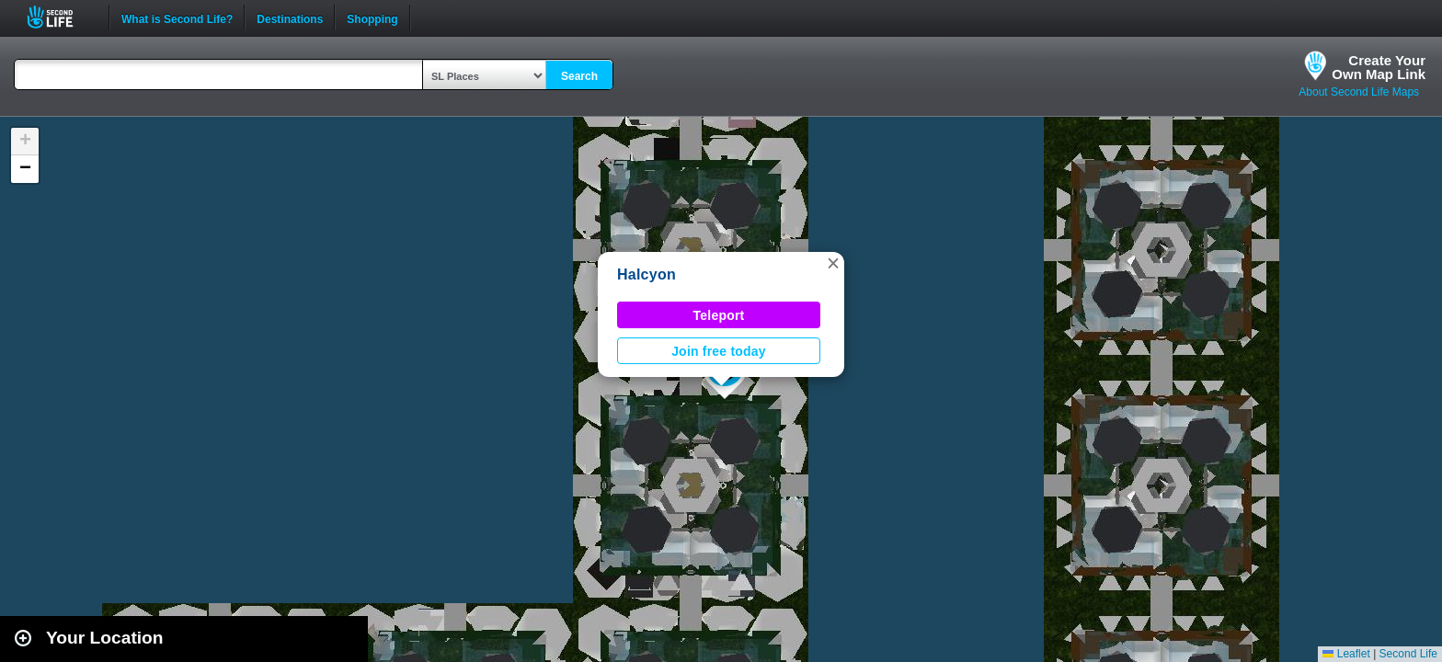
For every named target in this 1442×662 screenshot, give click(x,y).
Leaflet (1345, 653)
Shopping (372, 17)
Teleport (719, 315)
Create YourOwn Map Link (1378, 67)
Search (579, 76)
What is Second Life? (177, 17)
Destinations (290, 17)
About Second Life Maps (1359, 92)
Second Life (60, 17)
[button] (833, 263)
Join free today (718, 351)
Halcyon (646, 274)
